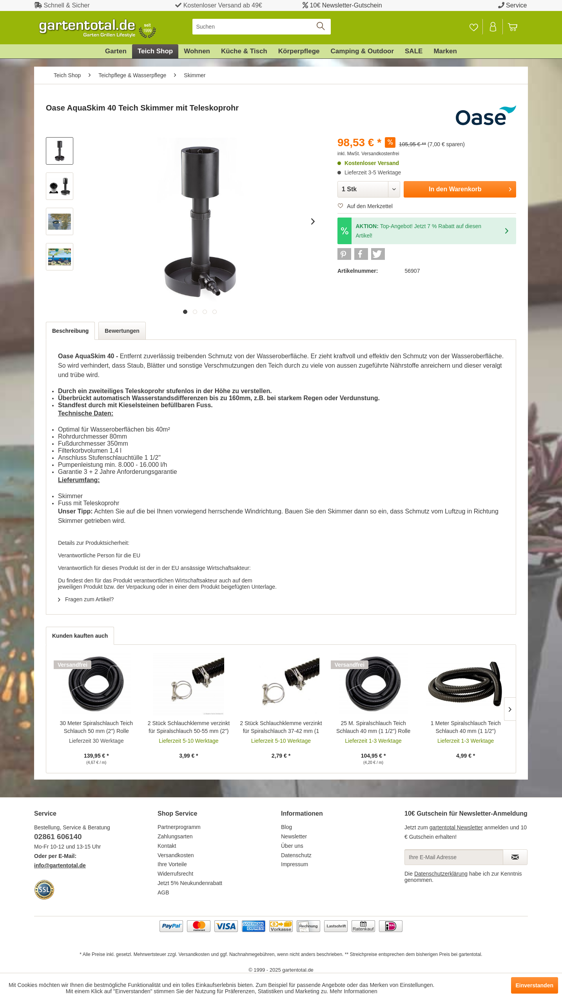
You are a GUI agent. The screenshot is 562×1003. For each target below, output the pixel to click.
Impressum (294, 864)
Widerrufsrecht (175, 874)
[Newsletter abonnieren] (515, 857)
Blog (286, 827)
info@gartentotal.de (60, 865)
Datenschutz (296, 855)
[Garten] (116, 51)
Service (516, 5)
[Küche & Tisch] (244, 51)
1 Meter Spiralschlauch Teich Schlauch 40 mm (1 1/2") (466, 727)
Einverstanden (534, 985)
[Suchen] (261, 26)
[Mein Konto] (493, 26)
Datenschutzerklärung (441, 874)
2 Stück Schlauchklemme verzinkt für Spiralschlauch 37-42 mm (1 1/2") (281, 727)
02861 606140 (58, 837)
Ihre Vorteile (172, 864)
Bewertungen (122, 331)
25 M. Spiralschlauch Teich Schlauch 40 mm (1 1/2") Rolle (373, 727)
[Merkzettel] (473, 26)
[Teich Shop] (155, 51)
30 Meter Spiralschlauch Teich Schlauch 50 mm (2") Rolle (96, 727)
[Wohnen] (197, 51)
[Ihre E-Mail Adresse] (453, 857)
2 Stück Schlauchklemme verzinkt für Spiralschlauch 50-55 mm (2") (189, 727)
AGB (163, 892)
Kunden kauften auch (80, 636)
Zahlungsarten (175, 836)
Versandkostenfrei (380, 153)
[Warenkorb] (516, 26)
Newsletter (294, 836)
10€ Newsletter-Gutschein (346, 5)
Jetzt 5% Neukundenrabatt (190, 883)
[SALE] (413, 51)
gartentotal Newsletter (456, 827)
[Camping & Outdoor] (362, 51)
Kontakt (167, 846)
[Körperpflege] (299, 51)
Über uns (292, 846)
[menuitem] (261, 26)
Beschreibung (70, 331)
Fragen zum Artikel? (86, 599)
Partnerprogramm (179, 827)
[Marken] (445, 51)
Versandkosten (176, 855)
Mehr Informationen (353, 991)
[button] (344, 254)
